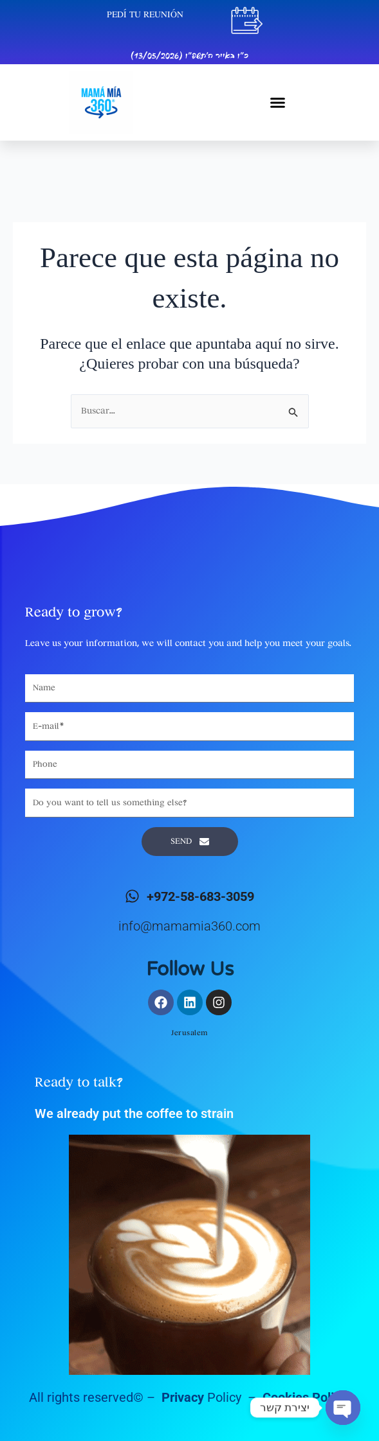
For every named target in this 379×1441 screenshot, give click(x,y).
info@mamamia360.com (189, 926)
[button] (278, 103)
